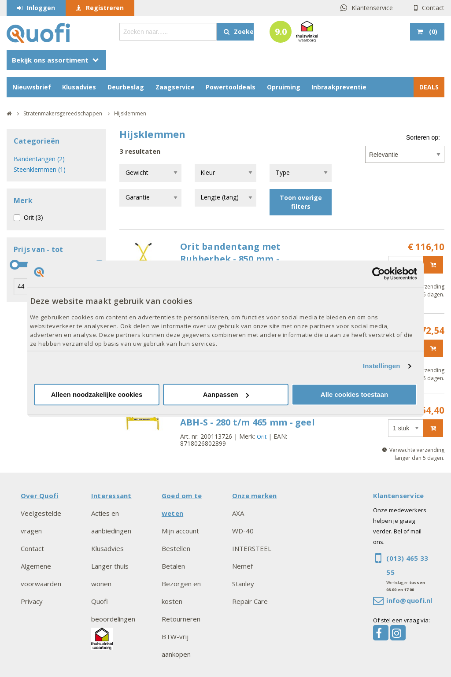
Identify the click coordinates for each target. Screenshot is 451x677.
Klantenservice (372, 8)
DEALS (429, 87)
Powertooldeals (230, 87)
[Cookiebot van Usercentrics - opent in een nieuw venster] (378, 273)
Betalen (173, 566)
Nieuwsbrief (31, 87)
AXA (238, 513)
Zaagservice (175, 87)
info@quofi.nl (409, 600)
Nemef (242, 566)
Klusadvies (79, 87)
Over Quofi (39, 495)
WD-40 (243, 530)
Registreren (105, 8)
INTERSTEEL (251, 548)
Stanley (243, 583)
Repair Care (250, 601)
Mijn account (180, 530)
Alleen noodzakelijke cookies (97, 394)
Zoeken (244, 31)
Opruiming (283, 87)
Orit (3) (33, 217)
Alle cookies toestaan (354, 394)
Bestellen (176, 548)
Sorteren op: (423, 137)
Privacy (32, 601)
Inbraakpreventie (338, 87)
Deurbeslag (125, 87)
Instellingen (381, 366)
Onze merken (254, 495)
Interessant (111, 495)
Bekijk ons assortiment (50, 59)
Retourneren (181, 618)
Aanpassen (226, 394)
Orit (261, 436)
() (432, 31)
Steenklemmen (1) (40, 169)
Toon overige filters (301, 202)
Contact (433, 8)
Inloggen (41, 8)
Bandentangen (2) (39, 159)
